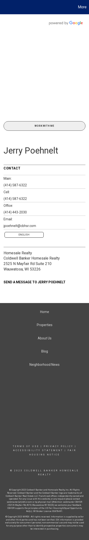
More (82, 7)
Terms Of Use (26, 446)
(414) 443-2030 (15, 212)
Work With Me (44, 126)
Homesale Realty (18, 253)
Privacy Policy (58, 446)
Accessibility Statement (38, 450)
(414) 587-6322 (15, 185)
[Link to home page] (4, 7)
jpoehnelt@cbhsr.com (20, 226)
